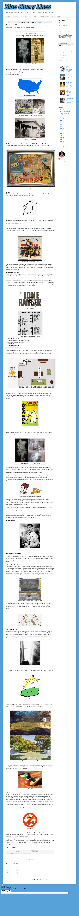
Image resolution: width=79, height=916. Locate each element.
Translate (67, 45)
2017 (61, 133)
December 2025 (64, 111)
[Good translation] (3, 890)
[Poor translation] (8, 890)
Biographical (12, 853)
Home (27, 857)
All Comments (63, 25)
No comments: (25, 851)
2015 (61, 137)
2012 (61, 144)
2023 (61, 120)
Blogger (49, 879)
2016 (61, 135)
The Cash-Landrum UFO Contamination (66, 114)
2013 (61, 141)
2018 (61, 131)
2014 (61, 139)
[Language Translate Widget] (66, 43)
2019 (61, 128)
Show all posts (38, 22)
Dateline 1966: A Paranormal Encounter (20, 27)
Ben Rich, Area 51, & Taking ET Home (69, 76)
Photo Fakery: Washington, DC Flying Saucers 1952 (69, 84)
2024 (61, 118)
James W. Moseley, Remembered (64, 53)
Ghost (16, 853)
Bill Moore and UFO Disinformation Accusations (69, 100)
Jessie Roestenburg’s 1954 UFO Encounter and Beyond (69, 93)
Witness (29, 853)
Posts (61, 23)
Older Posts (51, 857)
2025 (61, 109)
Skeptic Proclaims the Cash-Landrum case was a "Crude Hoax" (69, 69)
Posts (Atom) (15, 863)
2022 (61, 122)
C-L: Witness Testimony (44, 16)
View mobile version (30, 859)
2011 (61, 146)
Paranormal (25, 853)
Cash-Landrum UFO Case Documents (28, 16)
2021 (61, 124)
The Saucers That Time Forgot (11, 16)
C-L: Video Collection (56, 16)
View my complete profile (64, 161)
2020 (61, 126)
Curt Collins (63, 159)
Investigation (20, 853)
